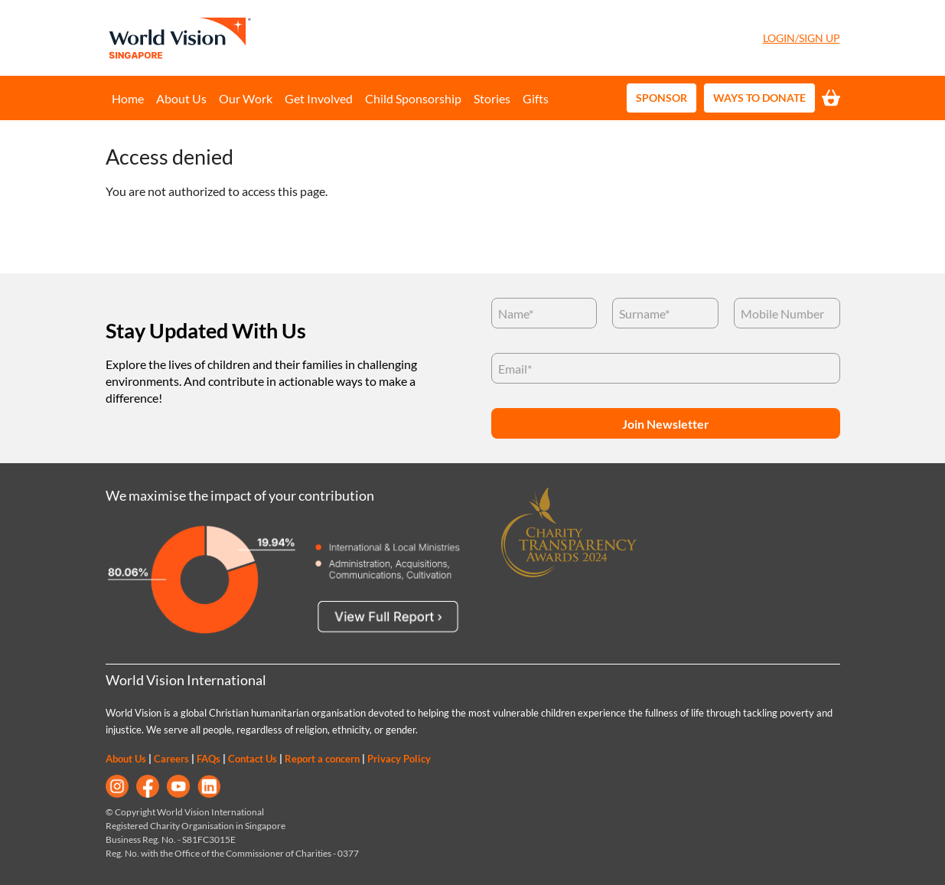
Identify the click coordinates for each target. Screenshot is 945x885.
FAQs (208, 759)
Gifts (536, 98)
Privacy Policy (399, 759)
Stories (492, 98)
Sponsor (661, 97)
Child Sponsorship (413, 98)
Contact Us (252, 759)
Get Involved (319, 98)
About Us (181, 98)
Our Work (245, 98)
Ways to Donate (759, 97)
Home (128, 98)
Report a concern (322, 759)
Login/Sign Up (801, 37)
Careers (171, 759)
